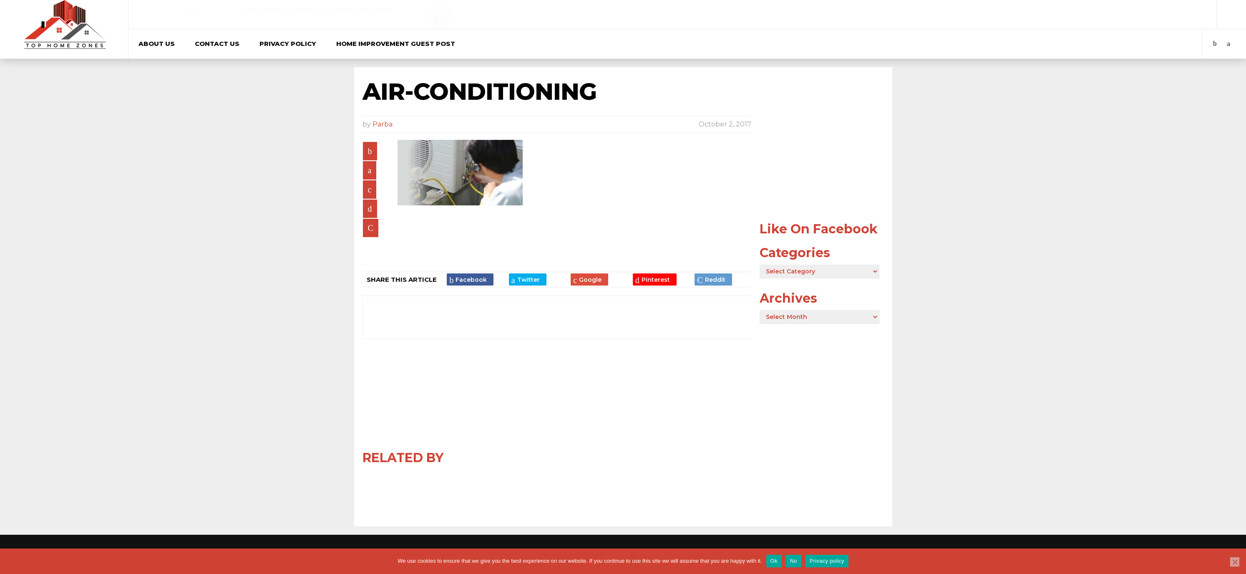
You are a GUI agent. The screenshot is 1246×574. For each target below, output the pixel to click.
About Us (156, 44)
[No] (1235, 562)
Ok (774, 561)
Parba (383, 124)
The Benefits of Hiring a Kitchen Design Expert (319, 10)
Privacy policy (827, 561)
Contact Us (217, 44)
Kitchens (191, 11)
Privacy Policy (287, 44)
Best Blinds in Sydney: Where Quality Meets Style (697, 10)
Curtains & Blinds (564, 11)
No (793, 561)
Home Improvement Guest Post (395, 44)
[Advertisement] (822, 159)
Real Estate (937, 11)
